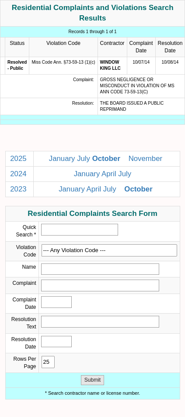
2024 (18, 174)
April (108, 174)
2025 (18, 158)
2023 (18, 189)
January (62, 158)
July (83, 158)
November (145, 158)
